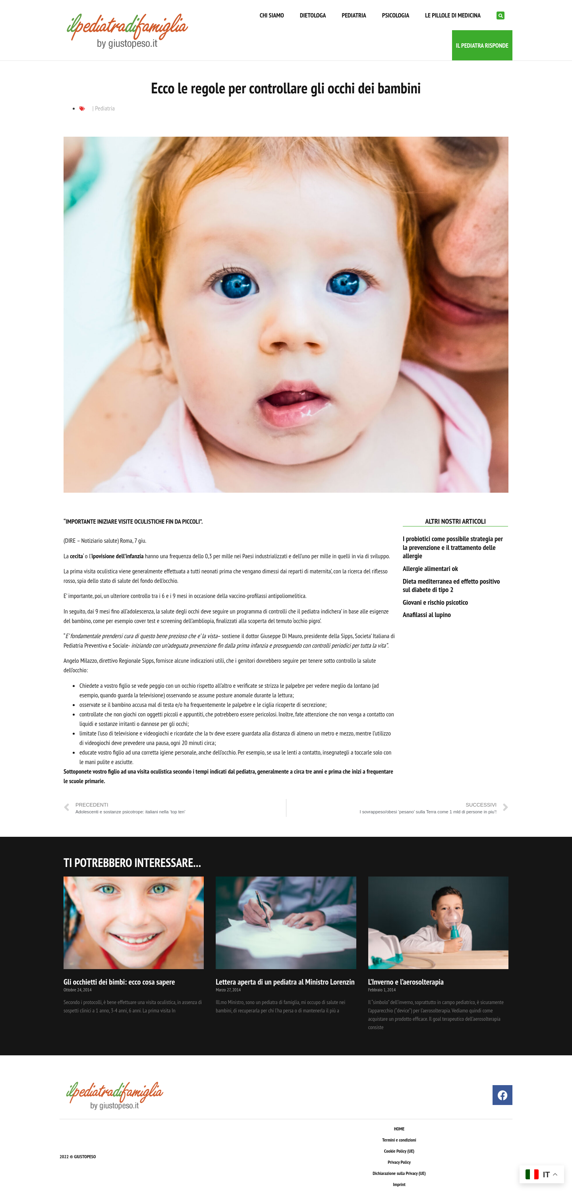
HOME (399, 1129)
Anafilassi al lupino (427, 614)
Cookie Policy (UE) (399, 1151)
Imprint (399, 1184)
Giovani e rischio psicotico (435, 602)
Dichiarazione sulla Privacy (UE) (399, 1173)
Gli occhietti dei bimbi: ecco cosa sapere (119, 982)
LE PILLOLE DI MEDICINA (453, 15)
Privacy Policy (399, 1162)
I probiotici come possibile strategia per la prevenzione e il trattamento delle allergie (453, 547)
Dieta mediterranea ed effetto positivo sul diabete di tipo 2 (451, 585)
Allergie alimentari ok (430, 568)
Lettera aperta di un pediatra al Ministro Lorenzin (285, 982)
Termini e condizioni (399, 1140)
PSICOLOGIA (395, 15)
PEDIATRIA (354, 15)
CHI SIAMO (272, 15)
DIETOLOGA (313, 15)
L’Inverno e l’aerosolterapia (406, 982)
